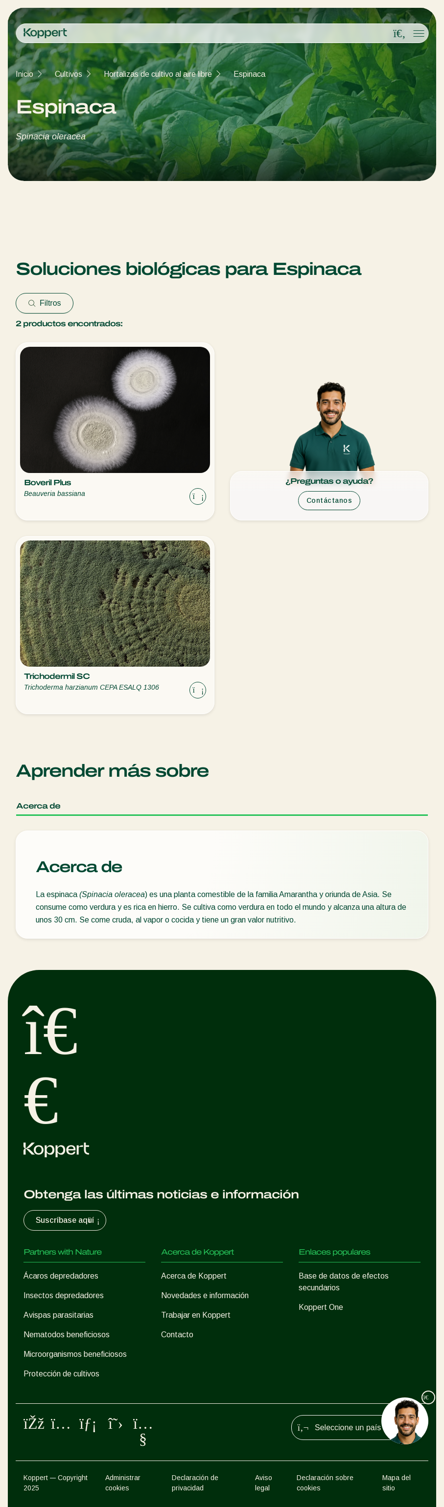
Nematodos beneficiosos (66, 1334)
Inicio (24, 74)
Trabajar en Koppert (196, 1315)
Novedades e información (205, 1295)
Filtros (44, 303)
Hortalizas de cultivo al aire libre (158, 74)
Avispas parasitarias (58, 1315)
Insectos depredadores (63, 1295)
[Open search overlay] (399, 34)
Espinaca (249, 74)
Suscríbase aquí (69, 1220)
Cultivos (68, 74)
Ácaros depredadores (60, 1276)
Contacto (177, 1334)
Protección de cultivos (61, 1374)
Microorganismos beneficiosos (75, 1354)
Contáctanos (329, 500)
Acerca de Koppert (194, 1276)
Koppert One (321, 1307)
